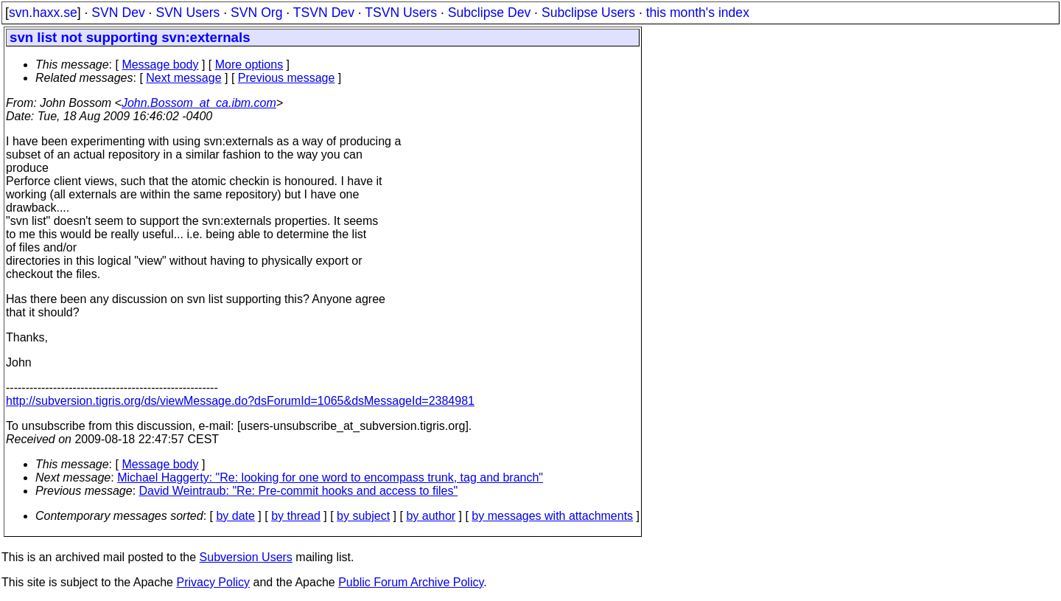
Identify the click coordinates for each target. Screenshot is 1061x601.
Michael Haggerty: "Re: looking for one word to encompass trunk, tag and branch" (330, 477)
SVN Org (256, 12)
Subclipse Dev (489, 12)
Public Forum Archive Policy (410, 582)
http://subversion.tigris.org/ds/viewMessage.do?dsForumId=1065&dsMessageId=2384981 (240, 401)
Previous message (286, 78)
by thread (296, 516)
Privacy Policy (213, 582)
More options (249, 64)
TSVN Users (401, 12)
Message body (160, 64)
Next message (183, 78)
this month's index (697, 12)
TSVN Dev (323, 12)
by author (430, 516)
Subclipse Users (588, 12)
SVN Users (187, 12)
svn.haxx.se (43, 12)
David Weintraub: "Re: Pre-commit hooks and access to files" (298, 490)
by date (235, 516)
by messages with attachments (552, 516)
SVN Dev (117, 12)
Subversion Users (246, 557)
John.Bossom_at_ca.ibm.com (199, 103)
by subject (363, 516)
